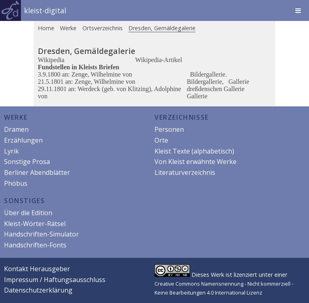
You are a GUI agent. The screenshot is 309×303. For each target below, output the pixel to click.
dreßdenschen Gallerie (215, 88)
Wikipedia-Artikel (158, 59)
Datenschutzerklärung (38, 290)
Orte (161, 140)
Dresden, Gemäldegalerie (162, 28)
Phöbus (15, 183)
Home (46, 28)
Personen (169, 129)
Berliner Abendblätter (37, 172)
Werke (68, 28)
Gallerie (239, 81)
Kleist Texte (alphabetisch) (194, 151)
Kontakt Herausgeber (37, 268)
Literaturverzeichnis (184, 172)
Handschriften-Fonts (35, 245)
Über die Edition (28, 212)
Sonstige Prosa (27, 161)
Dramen (16, 129)
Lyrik (11, 151)
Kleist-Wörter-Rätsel (35, 223)
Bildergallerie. (208, 74)
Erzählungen (23, 140)
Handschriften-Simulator (41, 234)
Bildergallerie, (206, 81)
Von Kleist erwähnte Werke (195, 161)
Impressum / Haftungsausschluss (54, 279)
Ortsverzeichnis (102, 28)
